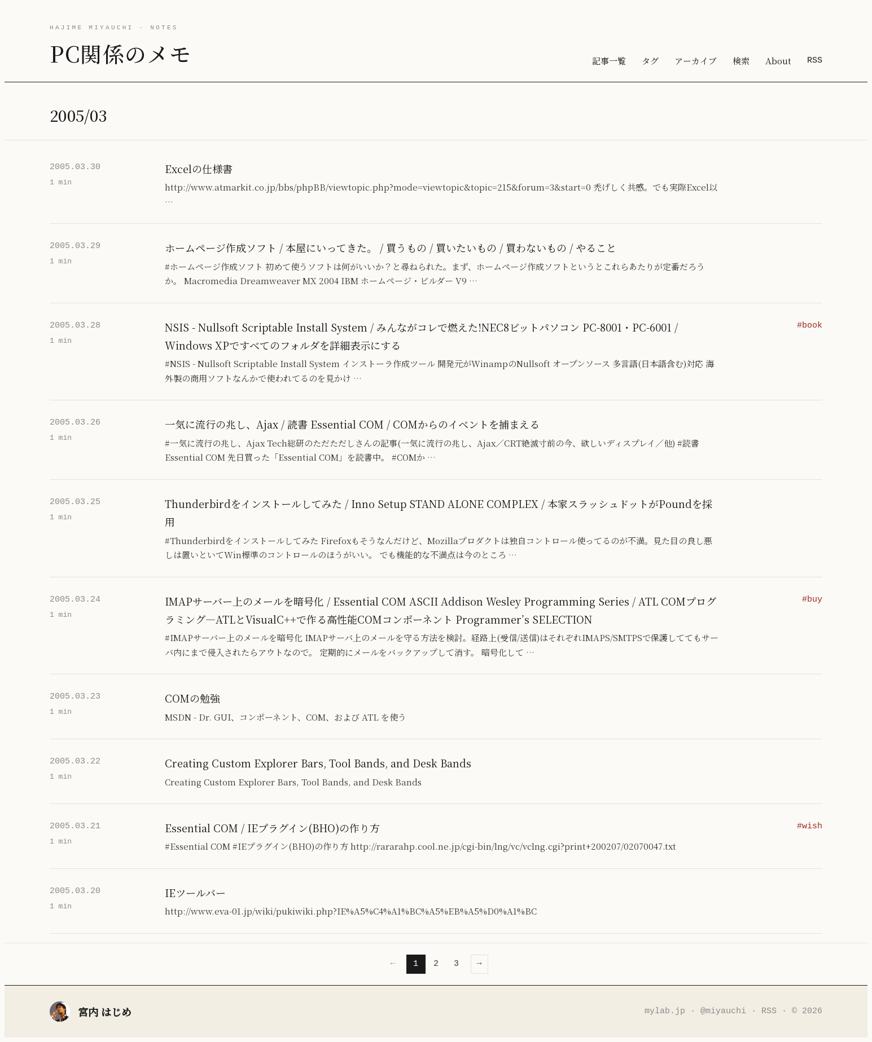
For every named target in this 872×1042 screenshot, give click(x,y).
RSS (814, 60)
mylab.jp (665, 1011)
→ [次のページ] (479, 963)
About (778, 61)
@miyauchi (723, 1011)
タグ (650, 61)
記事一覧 (609, 61)
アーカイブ (695, 61)
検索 (741, 61)
